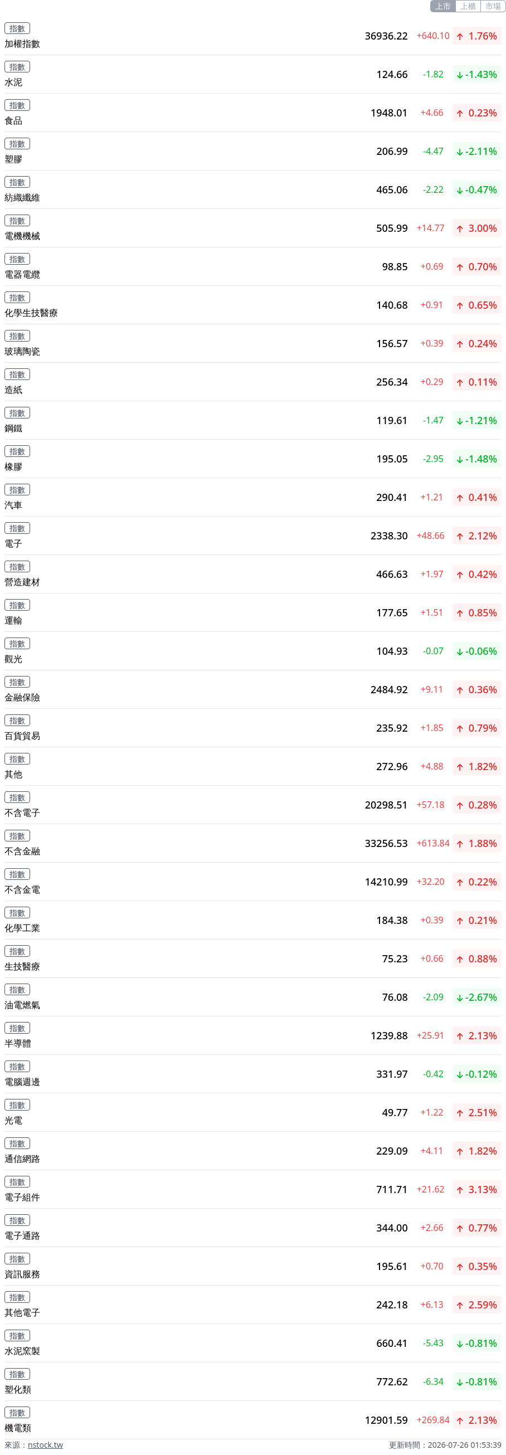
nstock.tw (45, 1444)
